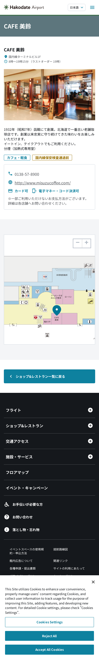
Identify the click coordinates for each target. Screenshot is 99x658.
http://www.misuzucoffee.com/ (43, 183)
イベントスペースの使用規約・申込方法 (27, 551)
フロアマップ (17, 472)
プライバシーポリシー (24, 576)
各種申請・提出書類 (23, 568)
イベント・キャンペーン (27, 488)
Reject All (49, 638)
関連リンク (60, 561)
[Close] (93, 584)
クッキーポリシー (64, 576)
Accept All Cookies (49, 652)
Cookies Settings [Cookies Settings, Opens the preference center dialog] (49, 624)
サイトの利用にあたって (69, 568)
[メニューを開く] (92, 7)
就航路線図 (60, 549)
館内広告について (21, 561)
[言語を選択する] (77, 7)
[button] (86, 243)
